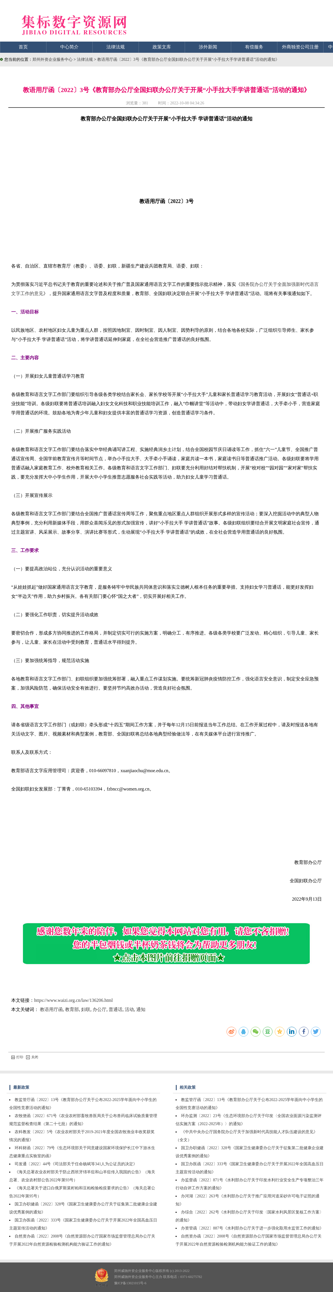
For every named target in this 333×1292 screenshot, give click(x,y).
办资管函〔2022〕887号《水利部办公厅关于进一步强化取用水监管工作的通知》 (252, 1228)
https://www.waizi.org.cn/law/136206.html (73, 1000)
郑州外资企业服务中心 (52, 59)
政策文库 (162, 46)
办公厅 (99, 1009)
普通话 (115, 1009)
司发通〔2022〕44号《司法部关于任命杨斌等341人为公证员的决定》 (76, 1164)
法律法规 (115, 46)
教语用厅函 (51, 1009)
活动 (129, 1009)
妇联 (85, 1009)
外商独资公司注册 (300, 46)
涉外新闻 (208, 46)
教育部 (72, 1009)
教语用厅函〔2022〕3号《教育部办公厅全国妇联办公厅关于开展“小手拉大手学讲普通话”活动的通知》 (188, 59)
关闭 (32, 1057)
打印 (17, 1057)
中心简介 (69, 46)
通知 (140, 1009)
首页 (23, 46)
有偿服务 (254, 46)
